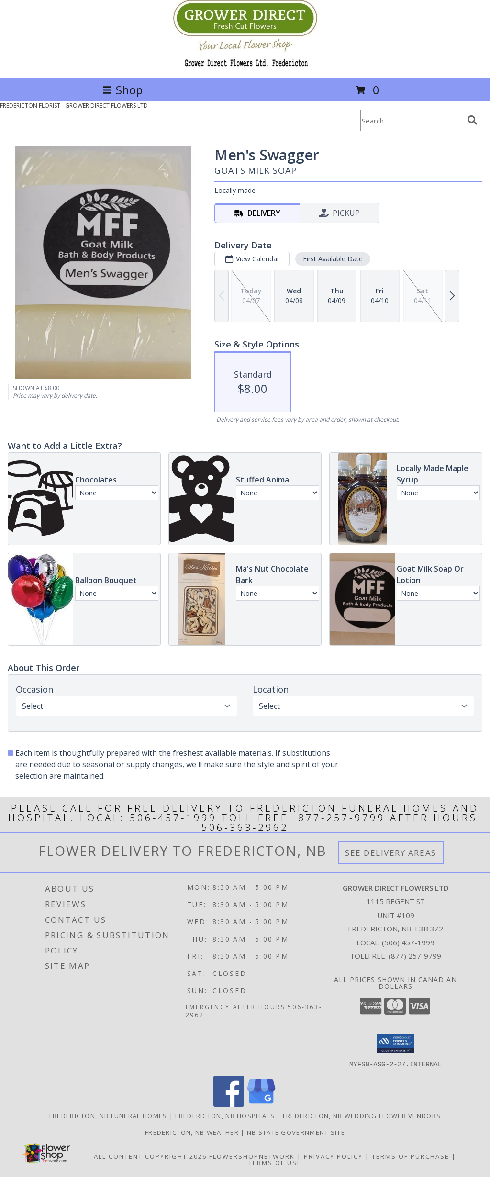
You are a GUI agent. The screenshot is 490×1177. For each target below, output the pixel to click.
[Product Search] (412, 120)
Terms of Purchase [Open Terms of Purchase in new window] (410, 1156)
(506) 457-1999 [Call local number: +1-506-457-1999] (408, 942)
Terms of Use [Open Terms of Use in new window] (274, 1162)
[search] (472, 120)
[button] (395, 1043)
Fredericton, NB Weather (192, 1132)
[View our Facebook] (228, 1103)
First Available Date (333, 258)
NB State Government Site (296, 1132)
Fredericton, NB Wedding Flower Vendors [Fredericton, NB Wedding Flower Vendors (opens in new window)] (362, 1115)
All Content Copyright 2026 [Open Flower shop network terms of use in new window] (150, 1156)
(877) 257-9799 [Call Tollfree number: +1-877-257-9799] (415, 956)
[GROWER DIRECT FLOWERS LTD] (245, 64)
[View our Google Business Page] (261, 1103)
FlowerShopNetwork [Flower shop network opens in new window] (252, 1156)
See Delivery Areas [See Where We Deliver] (390, 852)
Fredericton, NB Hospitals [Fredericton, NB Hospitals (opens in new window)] (225, 1115)
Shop (122, 90)
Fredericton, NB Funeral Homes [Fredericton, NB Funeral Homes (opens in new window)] (108, 1115)
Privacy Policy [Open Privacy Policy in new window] (333, 1156)
